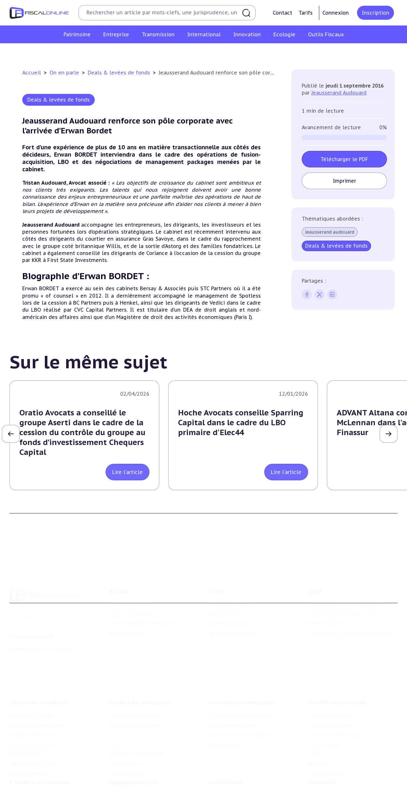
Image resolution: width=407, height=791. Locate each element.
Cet (113, 739)
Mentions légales (327, 620)
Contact (282, 13)
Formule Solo (224, 610)
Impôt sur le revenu (32, 710)
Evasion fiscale (324, 739)
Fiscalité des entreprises (139, 697)
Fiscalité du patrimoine (38, 697)
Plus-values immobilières (38, 720)
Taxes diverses (125, 758)
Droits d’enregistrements (136, 749)
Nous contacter (126, 629)
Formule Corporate (230, 620)
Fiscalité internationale (337, 697)
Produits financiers (30, 768)
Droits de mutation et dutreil (241, 729)
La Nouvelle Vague (52, 645)
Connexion (335, 13)
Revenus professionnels (135, 720)
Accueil (31, 72)
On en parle (65, 72)
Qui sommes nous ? (131, 601)
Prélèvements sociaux (34, 758)
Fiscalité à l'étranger (330, 720)
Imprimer (344, 181)
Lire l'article (127, 472)
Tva (112, 729)
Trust (314, 749)
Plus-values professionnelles (241, 710)
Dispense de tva (226, 739)
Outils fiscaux (225, 778)
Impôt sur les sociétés (134, 710)
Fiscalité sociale (126, 768)
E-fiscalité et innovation (40, 778)
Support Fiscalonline (132, 610)
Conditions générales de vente (341, 610)
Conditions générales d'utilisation (345, 601)
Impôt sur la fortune (33, 729)
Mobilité (317, 758)
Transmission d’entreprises (242, 697)
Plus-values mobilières (234, 720)
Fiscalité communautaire (336, 729)
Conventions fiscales (330, 710)
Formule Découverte (232, 601)
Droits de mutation (31, 739)
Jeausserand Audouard (339, 92)
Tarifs (306, 13)
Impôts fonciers (27, 749)
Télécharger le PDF (344, 159)
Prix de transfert (326, 768)
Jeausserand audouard (329, 232)
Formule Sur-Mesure (232, 629)
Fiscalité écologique (134, 778)
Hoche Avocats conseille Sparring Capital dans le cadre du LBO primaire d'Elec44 (240, 422)
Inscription (375, 13)
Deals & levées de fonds (120, 72)
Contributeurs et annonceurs (142, 620)
